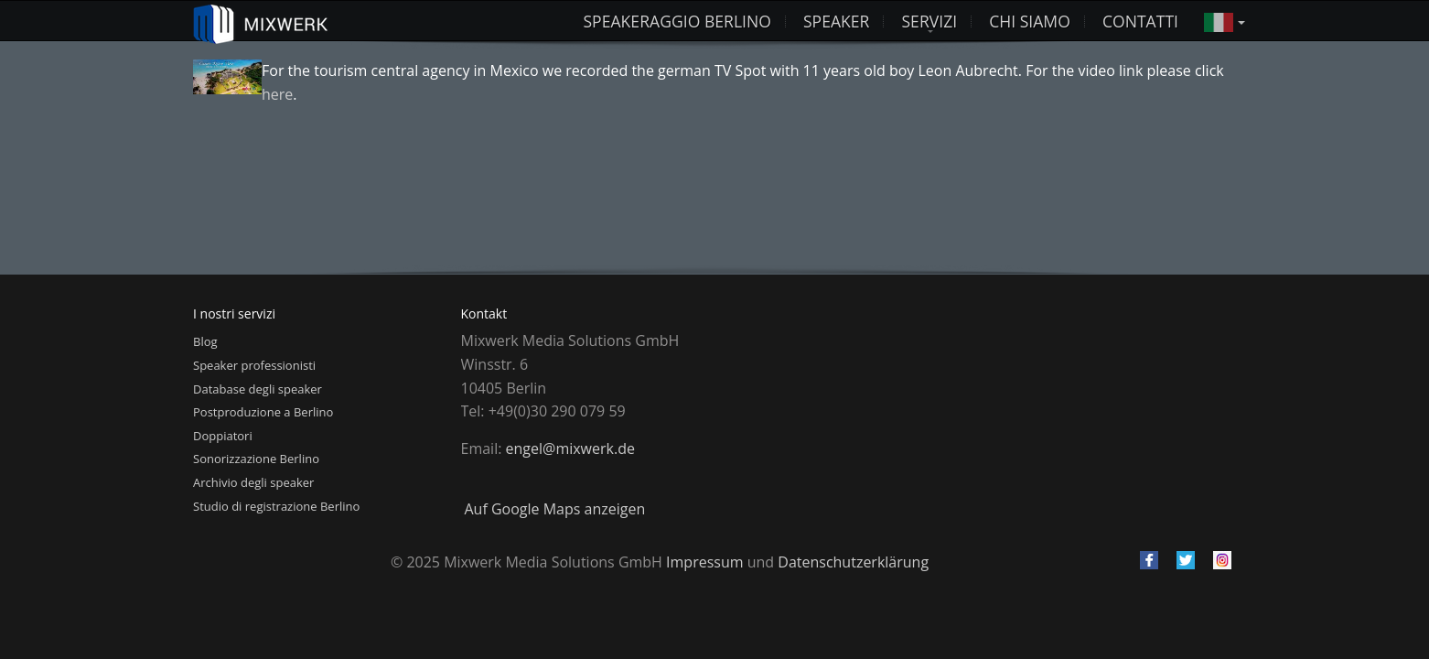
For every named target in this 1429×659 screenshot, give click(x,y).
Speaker (836, 21)
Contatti (1140, 21)
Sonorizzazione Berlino (256, 458)
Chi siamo (1029, 21)
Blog (205, 341)
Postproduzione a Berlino (263, 412)
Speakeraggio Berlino (676, 21)
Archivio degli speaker (253, 482)
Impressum (704, 562)
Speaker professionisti (254, 365)
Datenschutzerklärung (853, 562)
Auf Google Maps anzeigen (555, 509)
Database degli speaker (257, 389)
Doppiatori (222, 435)
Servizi (929, 21)
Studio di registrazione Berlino (276, 506)
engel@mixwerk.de (570, 448)
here (277, 94)
